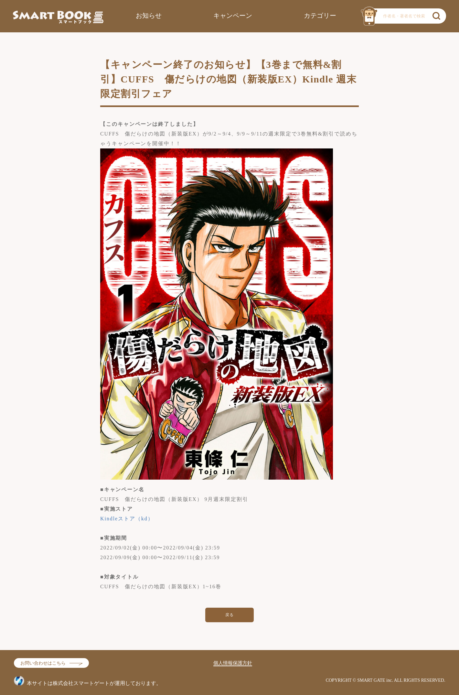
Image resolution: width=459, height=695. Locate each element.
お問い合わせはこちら (43, 663)
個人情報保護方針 (232, 663)
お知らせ (149, 15)
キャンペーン (232, 15)
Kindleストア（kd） (127, 518)
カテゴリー (320, 15)
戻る (229, 615)
